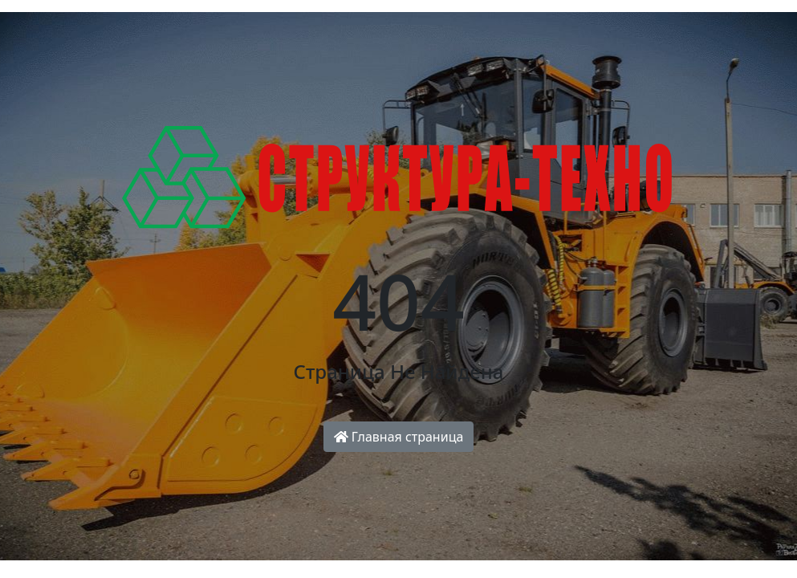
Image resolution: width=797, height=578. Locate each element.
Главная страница (399, 437)
